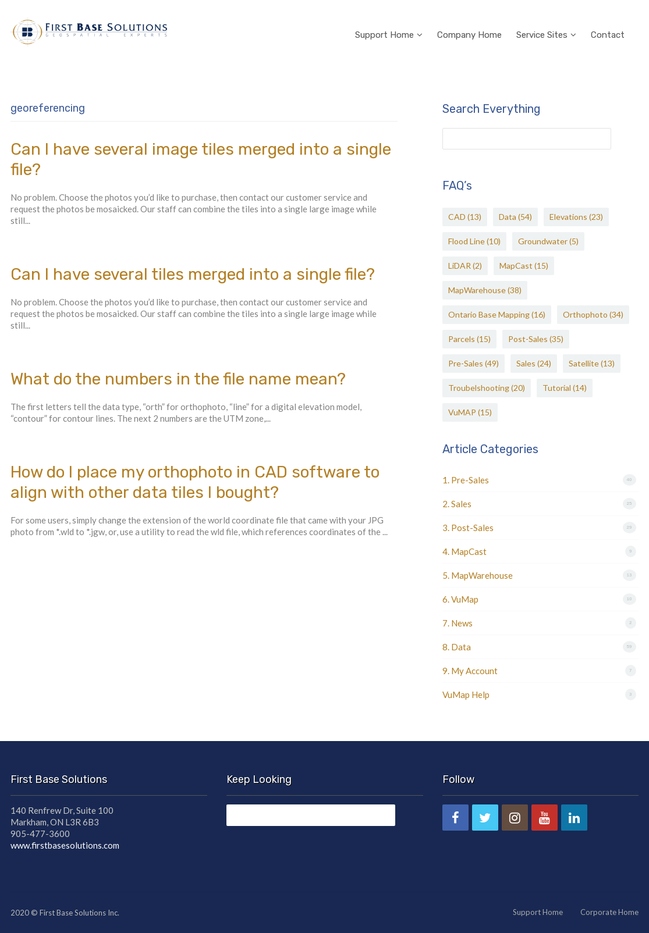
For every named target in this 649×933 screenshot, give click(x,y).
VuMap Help (466, 694)
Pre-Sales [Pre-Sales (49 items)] (473, 363)
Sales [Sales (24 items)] (533, 363)
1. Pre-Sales (465, 480)
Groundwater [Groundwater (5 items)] (548, 241)
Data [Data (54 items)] (515, 217)
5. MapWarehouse (477, 575)
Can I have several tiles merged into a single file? (192, 274)
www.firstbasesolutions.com (64, 845)
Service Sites (546, 20)
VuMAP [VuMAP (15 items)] (470, 412)
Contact (608, 20)
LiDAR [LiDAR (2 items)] (465, 265)
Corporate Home (609, 912)
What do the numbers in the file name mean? (178, 379)
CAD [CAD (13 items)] (464, 217)
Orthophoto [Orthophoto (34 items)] (593, 314)
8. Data (456, 647)
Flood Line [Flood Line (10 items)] (474, 241)
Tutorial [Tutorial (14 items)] (564, 388)
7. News (457, 623)
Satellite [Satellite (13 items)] (592, 363)
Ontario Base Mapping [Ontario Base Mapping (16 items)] (496, 314)
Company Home (469, 20)
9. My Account (470, 670)
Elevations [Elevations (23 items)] (576, 217)
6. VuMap (460, 599)
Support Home (389, 20)
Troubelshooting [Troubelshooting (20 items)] (486, 388)
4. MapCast (464, 551)
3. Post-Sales (468, 527)
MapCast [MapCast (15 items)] (523, 265)
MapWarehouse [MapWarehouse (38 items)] (485, 290)
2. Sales (456, 503)
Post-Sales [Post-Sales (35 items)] (535, 339)
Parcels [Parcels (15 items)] (469, 339)
